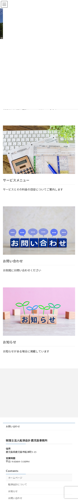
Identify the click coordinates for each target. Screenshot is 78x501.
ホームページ (15, 477)
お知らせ (9, 342)
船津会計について (17, 484)
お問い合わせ (13, 261)
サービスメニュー (16, 180)
